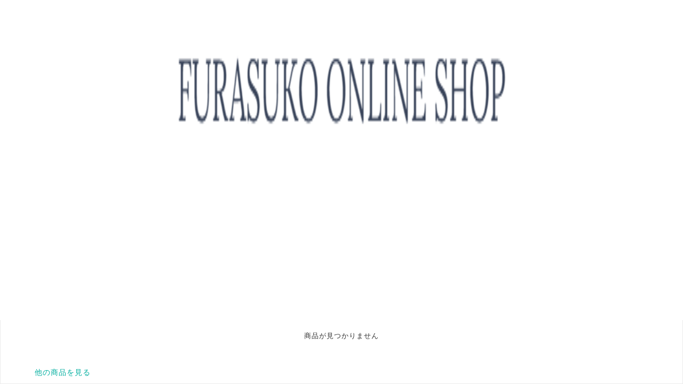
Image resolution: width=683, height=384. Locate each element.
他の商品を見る (63, 372)
